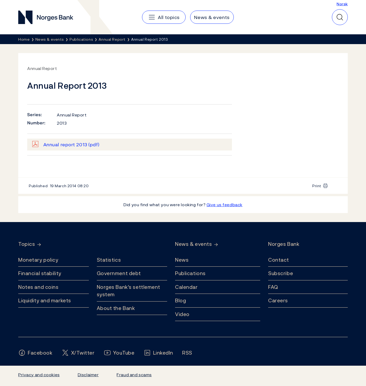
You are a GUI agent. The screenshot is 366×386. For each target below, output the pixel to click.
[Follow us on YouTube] (119, 353)
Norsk (342, 4)
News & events (193, 244)
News (182, 259)
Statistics (109, 259)
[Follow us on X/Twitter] (78, 353)
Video (182, 314)
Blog (180, 300)
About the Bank (116, 308)
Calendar (186, 287)
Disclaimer (88, 374)
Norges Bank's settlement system (129, 290)
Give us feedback (225, 204)
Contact (278, 259)
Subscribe (280, 273)
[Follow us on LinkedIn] (158, 353)
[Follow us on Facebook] (35, 353)
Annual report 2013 (71, 144)
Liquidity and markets (44, 300)
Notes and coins (38, 287)
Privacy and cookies (39, 374)
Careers (278, 300)
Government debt (119, 273)
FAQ (273, 287)
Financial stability (39, 273)
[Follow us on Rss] (187, 353)
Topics (26, 244)
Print (316, 186)
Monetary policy (38, 259)
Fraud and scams (134, 374)
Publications (190, 273)
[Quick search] (340, 17)
